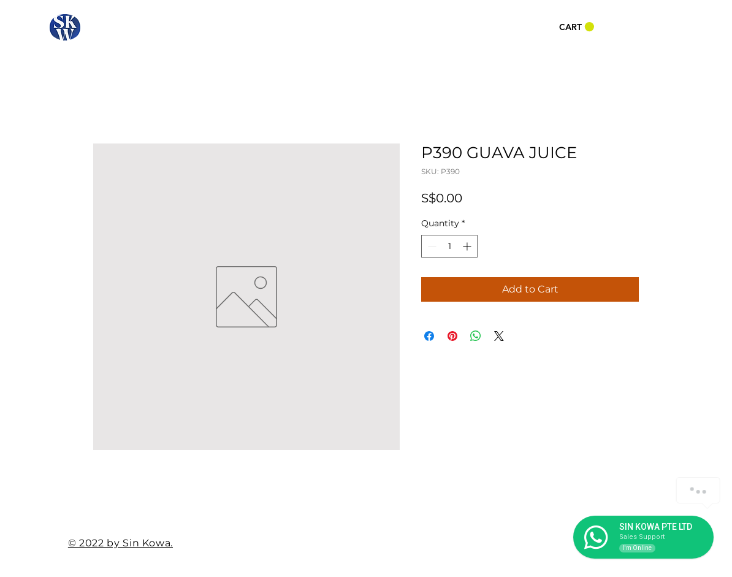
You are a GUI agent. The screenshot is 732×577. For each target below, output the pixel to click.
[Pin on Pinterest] (452, 336)
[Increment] (468, 246)
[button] (576, 27)
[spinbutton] (449, 246)
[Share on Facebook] (429, 336)
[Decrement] (430, 246)
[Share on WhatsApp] (475, 336)
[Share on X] (499, 336)
